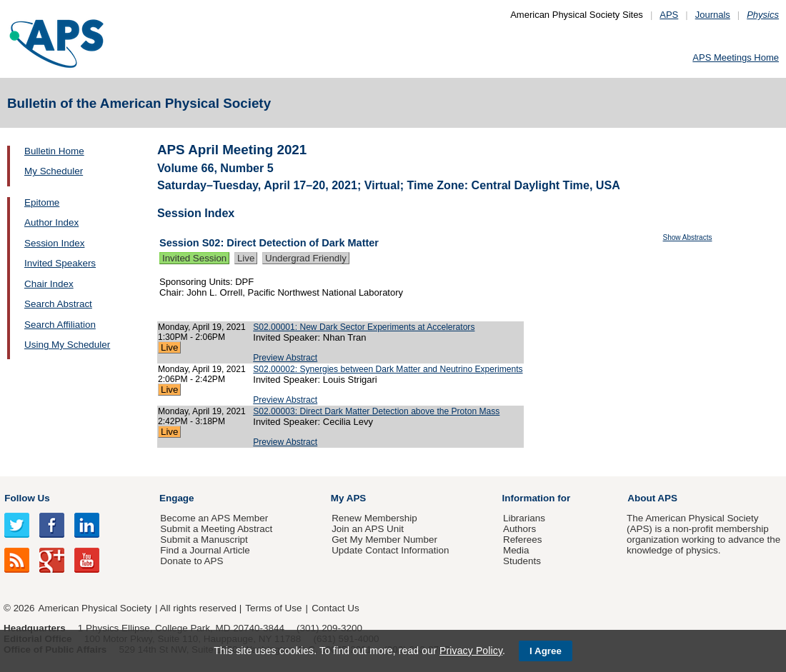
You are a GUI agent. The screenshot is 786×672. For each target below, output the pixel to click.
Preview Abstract (285, 358)
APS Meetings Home (735, 57)
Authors (519, 528)
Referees (522, 539)
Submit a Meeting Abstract (216, 528)
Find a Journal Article (204, 550)
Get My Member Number (384, 539)
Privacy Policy (470, 650)
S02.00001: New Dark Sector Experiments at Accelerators (363, 327)
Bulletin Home (54, 151)
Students (522, 561)
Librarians (524, 518)
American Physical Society (95, 608)
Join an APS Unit (368, 528)
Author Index (51, 222)
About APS (652, 498)
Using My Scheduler (67, 344)
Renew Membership (374, 518)
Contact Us (335, 608)
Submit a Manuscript (203, 539)
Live (245, 258)
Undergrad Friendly (306, 258)
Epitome (41, 202)
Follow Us (26, 498)
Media (516, 550)
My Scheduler (53, 171)
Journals (712, 14)
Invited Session (194, 258)
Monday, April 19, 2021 (202, 327)
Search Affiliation (60, 324)
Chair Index (49, 284)
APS (669, 14)
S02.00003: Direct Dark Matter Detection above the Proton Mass (376, 411)
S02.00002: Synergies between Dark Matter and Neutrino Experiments (387, 369)
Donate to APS (191, 561)
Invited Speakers (60, 263)
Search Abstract (58, 304)
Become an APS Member (214, 518)
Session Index (54, 243)
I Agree (545, 651)
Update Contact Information (390, 550)
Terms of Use (273, 608)
